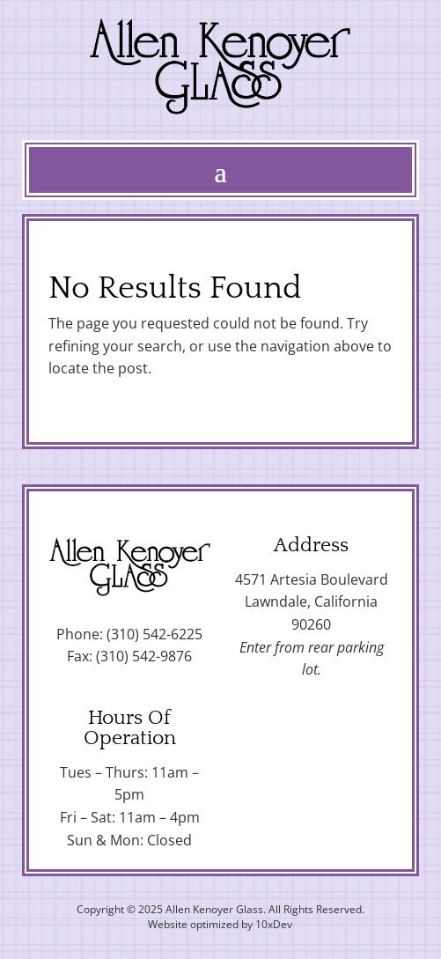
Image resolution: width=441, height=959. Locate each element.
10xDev (273, 924)
